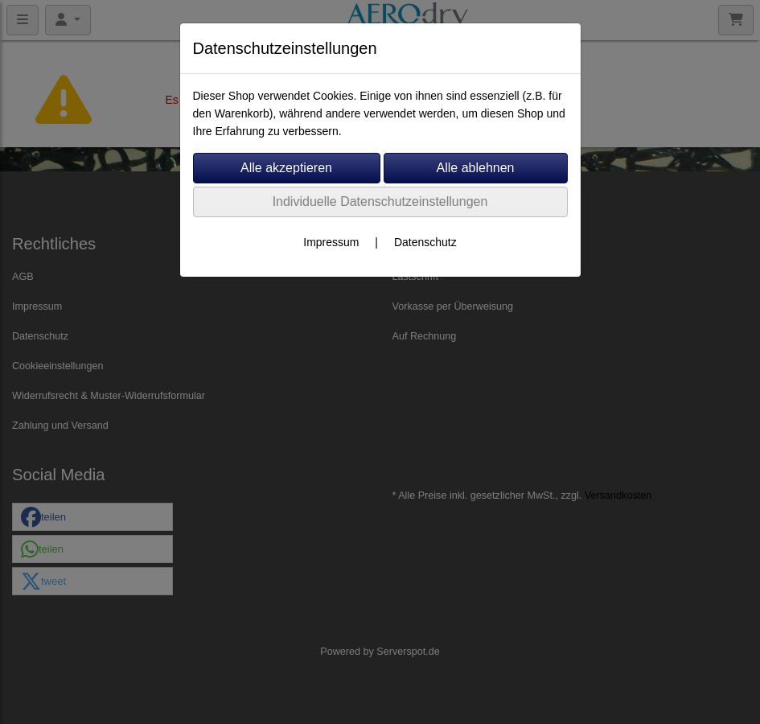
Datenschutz (425, 242)
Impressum (331, 242)
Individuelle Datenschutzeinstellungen (380, 201)
